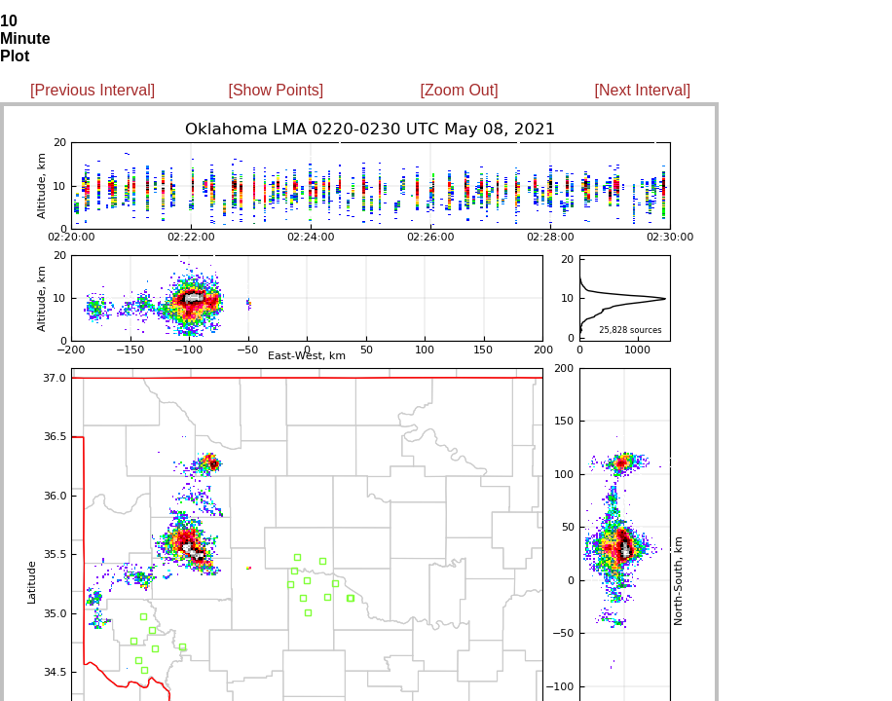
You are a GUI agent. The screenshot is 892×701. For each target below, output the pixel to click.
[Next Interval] (643, 90)
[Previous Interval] (92, 90)
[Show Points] (275, 90)
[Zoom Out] (460, 90)
